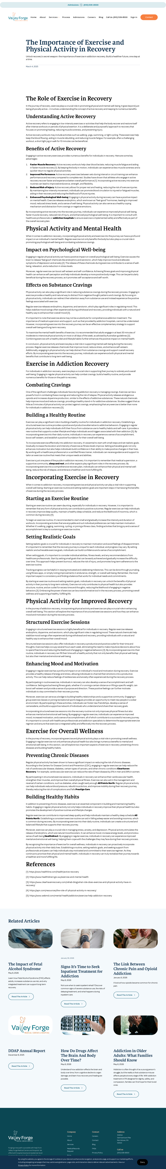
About (43, 17)
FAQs (94, 1148)
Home (34, 17)
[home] (18, 17)
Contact (149, 17)
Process (66, 17)
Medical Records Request (73, 1149)
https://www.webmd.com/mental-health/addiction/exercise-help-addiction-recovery (71, 895)
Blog (101, 17)
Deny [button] (142, 1162)
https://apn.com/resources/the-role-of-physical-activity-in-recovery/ (63, 890)
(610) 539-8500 (120, 17)
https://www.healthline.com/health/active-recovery (54, 871)
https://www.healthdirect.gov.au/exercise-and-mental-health (59, 877)
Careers (92, 17)
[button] (54, 17)
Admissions (79, 17)
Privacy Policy (97, 1153)
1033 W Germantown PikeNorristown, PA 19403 (124, 1139)
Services (70, 1144)
